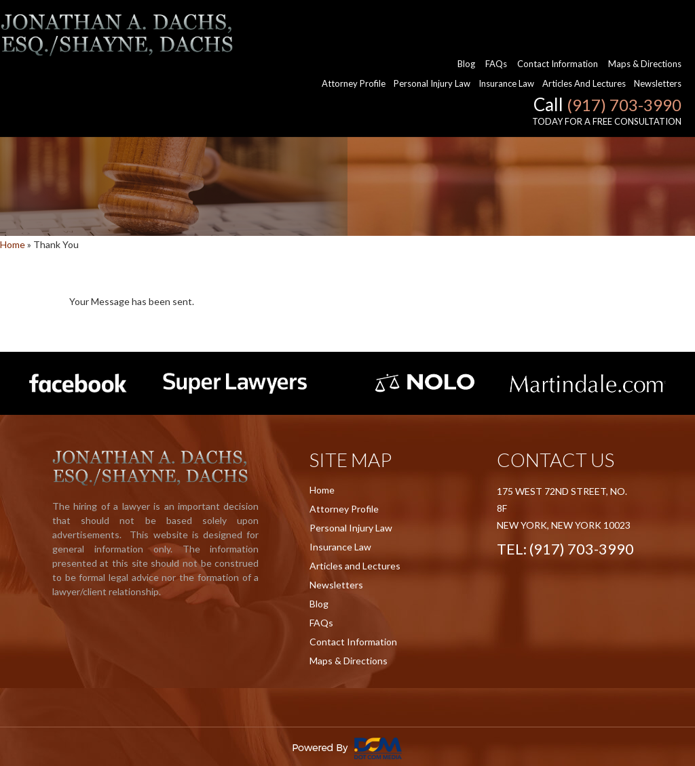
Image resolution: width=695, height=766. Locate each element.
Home (12, 244)
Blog (466, 21)
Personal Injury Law (432, 41)
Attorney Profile (354, 41)
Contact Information (557, 21)
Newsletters (657, 41)
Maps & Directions (644, 21)
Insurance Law (506, 41)
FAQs (496, 21)
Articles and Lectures (584, 41)
